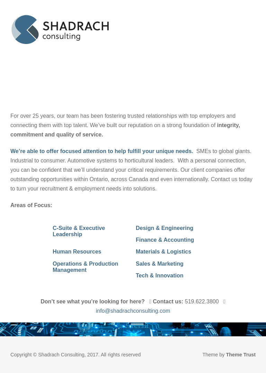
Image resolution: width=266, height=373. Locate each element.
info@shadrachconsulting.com (133, 311)
